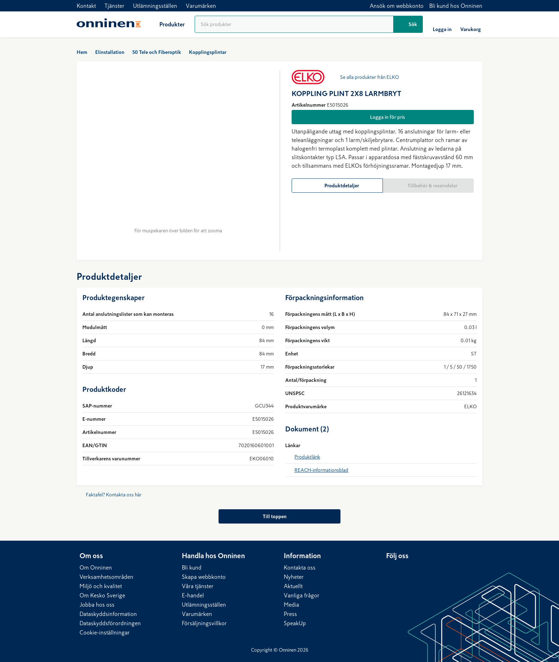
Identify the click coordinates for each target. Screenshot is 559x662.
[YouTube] (434, 569)
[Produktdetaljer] (337, 185)
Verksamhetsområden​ (106, 577)
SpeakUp (295, 623)
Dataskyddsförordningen (110, 623)
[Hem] (109, 24)
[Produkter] (166, 24)
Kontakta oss (300, 567)
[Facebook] (406, 569)
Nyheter (294, 577)
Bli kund (191, 567)
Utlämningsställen (155, 6)
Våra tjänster (198, 586)
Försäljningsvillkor (204, 623)
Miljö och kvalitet (101, 586)
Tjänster (114, 6)
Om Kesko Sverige (102, 595)
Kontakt (86, 6)
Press (290, 614)
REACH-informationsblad (321, 470)
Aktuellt (293, 586)
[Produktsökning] (294, 24)
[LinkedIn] (392, 569)
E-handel (193, 595)
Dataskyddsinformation (108, 614)
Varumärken (201, 6)
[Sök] (408, 24)
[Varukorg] (470, 24)
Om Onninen (96, 567)
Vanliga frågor (301, 595)
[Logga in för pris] (383, 117)
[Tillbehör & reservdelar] (428, 185)
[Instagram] (420, 569)
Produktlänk (307, 456)
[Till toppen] (279, 516)
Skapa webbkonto (204, 577)
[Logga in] (442, 24)
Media (291, 604)
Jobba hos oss (97, 604)
